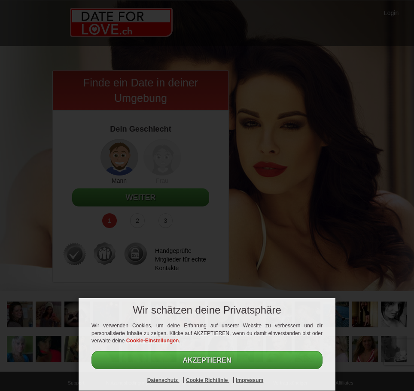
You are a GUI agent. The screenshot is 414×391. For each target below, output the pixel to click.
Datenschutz (163, 380)
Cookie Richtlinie (207, 380)
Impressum (249, 380)
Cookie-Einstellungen (152, 341)
